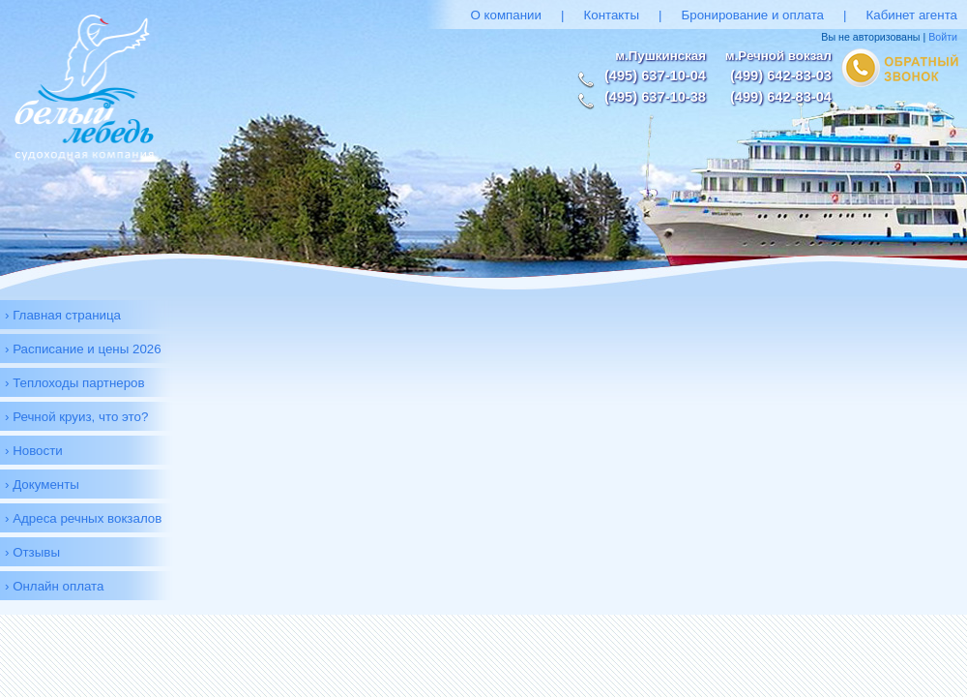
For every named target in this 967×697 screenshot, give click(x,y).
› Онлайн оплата (54, 586)
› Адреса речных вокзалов (83, 518)
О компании (506, 15)
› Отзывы (32, 552)
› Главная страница (63, 315)
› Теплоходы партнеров (75, 383)
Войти (942, 37)
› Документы (42, 484)
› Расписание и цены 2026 (83, 349)
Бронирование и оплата (753, 15)
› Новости (34, 450)
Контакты (611, 15)
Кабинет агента (911, 15)
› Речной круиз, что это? (76, 416)
